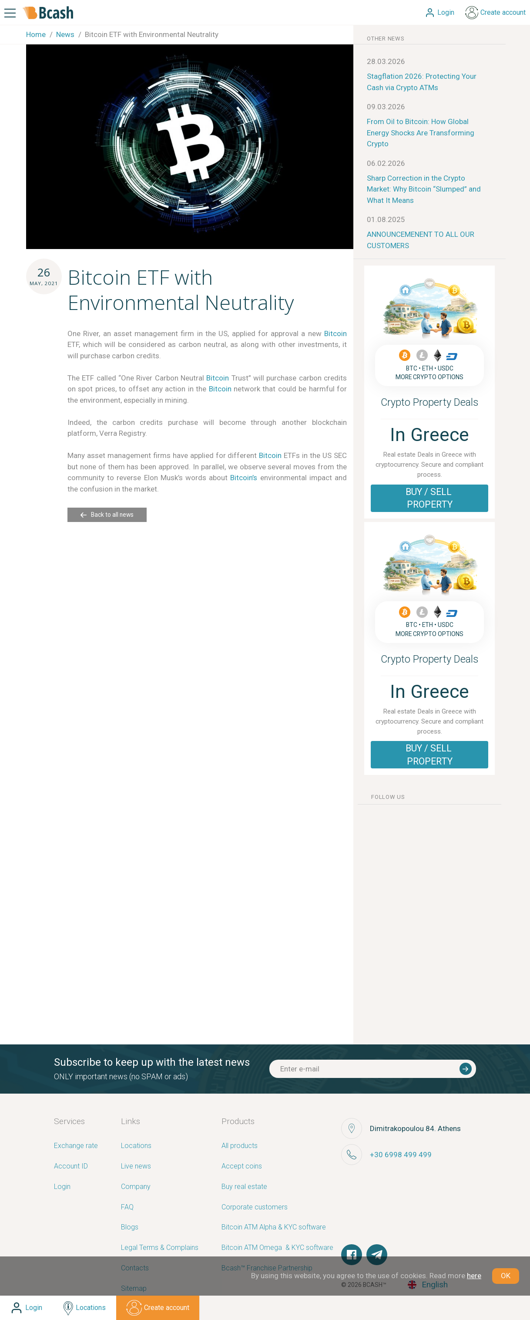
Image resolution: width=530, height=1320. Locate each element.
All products (239, 1146)
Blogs (129, 1227)
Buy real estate (244, 1187)
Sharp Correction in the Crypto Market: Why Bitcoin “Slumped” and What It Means (424, 189)
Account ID (71, 1166)
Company (136, 1187)
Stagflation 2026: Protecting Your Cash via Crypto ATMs (421, 82)
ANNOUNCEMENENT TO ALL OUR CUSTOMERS (420, 240)
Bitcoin (335, 333)
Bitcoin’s (243, 477)
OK (505, 1275)
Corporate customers (254, 1207)
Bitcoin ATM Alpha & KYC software (273, 1227)
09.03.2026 (386, 106)
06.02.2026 (386, 163)
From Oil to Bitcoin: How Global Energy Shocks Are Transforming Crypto (420, 132)
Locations (136, 1146)
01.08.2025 (386, 219)
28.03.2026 (386, 61)
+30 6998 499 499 (401, 1154)
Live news (136, 1166)
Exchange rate (76, 1146)
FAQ (127, 1207)
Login (62, 1187)
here (474, 1275)
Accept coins (241, 1166)
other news (386, 38)
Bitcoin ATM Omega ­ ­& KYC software (277, 1248)
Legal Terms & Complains (159, 1248)
